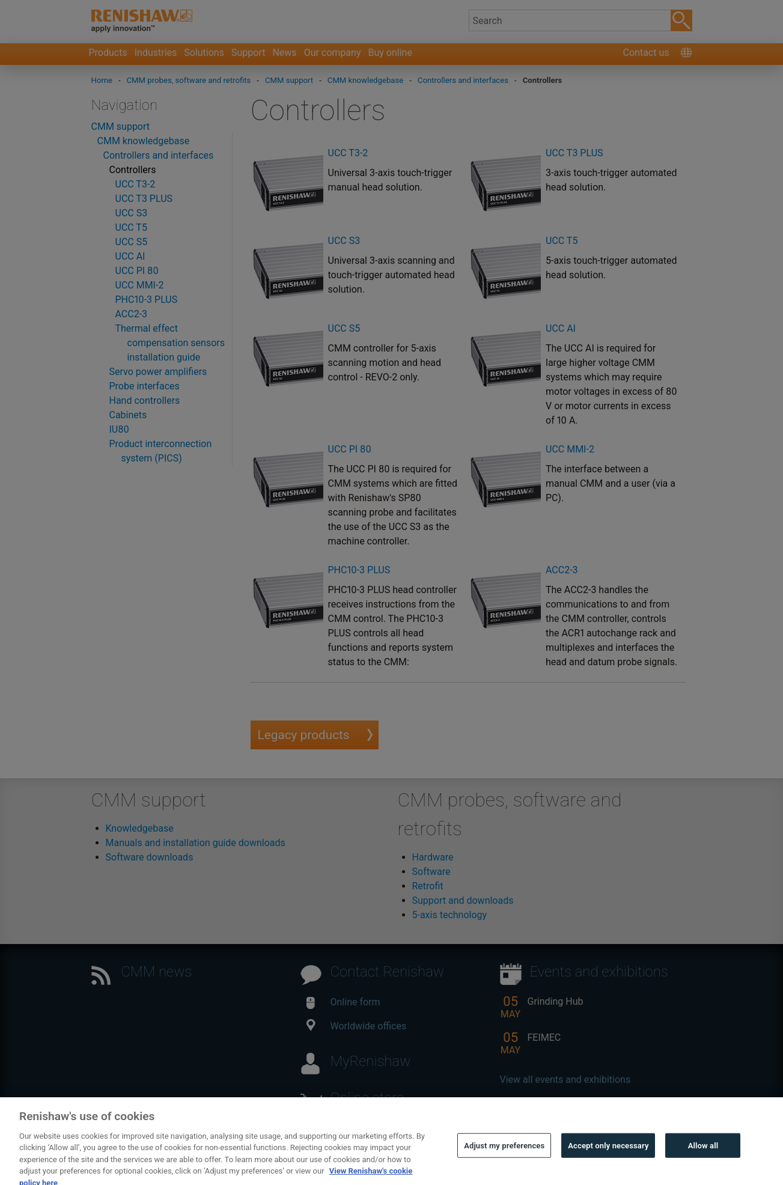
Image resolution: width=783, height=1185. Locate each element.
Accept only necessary (608, 1159)
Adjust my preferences (504, 1159)
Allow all (703, 1159)
